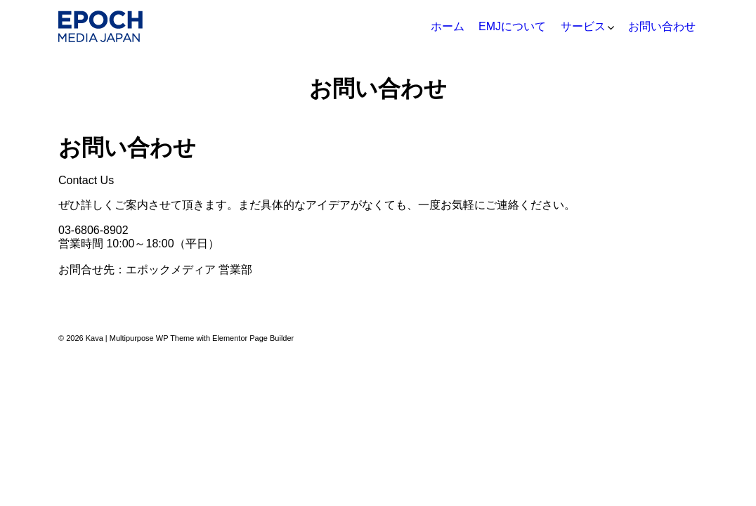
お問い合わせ (662, 26)
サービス (583, 26)
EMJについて (512, 26)
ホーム (447, 26)
